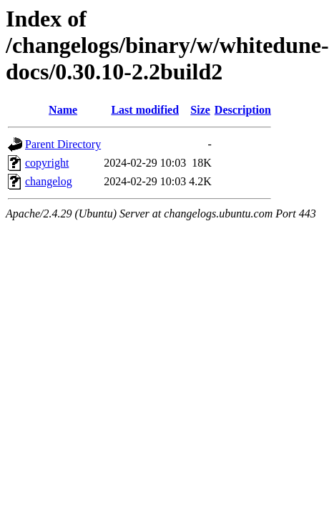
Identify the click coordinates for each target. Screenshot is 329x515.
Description (243, 110)
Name (63, 110)
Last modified (145, 110)
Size (200, 110)
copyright (47, 163)
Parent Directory (63, 144)
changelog (48, 181)
